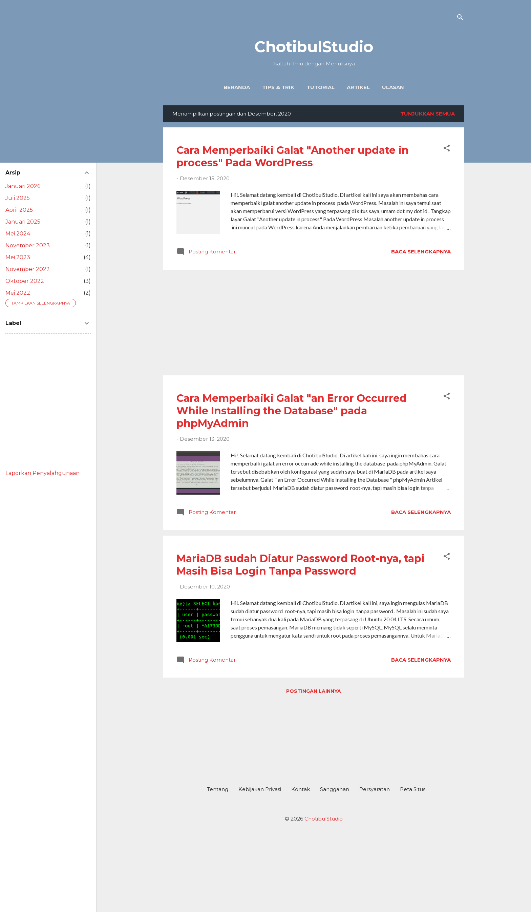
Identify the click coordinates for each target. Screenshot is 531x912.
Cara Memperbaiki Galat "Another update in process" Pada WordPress (292, 156)
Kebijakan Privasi (259, 789)
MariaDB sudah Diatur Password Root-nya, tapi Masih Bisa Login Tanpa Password (300, 564)
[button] (447, 149)
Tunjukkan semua (427, 113)
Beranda (237, 87)
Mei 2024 (17, 233)
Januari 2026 (22, 186)
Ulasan (393, 87)
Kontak (300, 789)
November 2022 (27, 269)
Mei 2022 (17, 293)
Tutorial (320, 87)
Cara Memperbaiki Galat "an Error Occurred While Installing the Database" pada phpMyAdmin (291, 411)
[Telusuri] (460, 18)
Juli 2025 (17, 198)
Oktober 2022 (24, 281)
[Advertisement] (313, 322)
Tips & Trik (278, 87)
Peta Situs (412, 789)
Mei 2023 (17, 257)
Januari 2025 (22, 222)
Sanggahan (334, 789)
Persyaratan (374, 789)
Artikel (358, 87)
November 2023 (27, 245)
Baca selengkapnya (421, 251)
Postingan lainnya (313, 691)
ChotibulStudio (313, 46)
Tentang (217, 789)
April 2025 (19, 210)
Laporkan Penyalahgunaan (42, 473)
